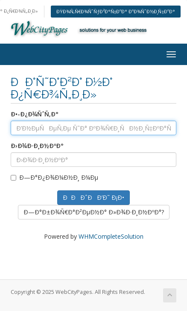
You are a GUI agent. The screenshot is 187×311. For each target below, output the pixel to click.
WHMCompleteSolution (111, 236)
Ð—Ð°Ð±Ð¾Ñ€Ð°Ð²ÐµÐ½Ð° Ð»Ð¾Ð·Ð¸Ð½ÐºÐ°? (93, 212)
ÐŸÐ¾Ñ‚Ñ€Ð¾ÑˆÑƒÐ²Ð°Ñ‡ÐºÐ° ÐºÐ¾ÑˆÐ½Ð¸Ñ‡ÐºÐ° (115, 11)
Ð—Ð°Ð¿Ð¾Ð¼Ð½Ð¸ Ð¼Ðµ (54, 177)
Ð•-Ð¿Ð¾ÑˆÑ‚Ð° (34, 114)
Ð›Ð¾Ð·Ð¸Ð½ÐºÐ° (37, 146)
